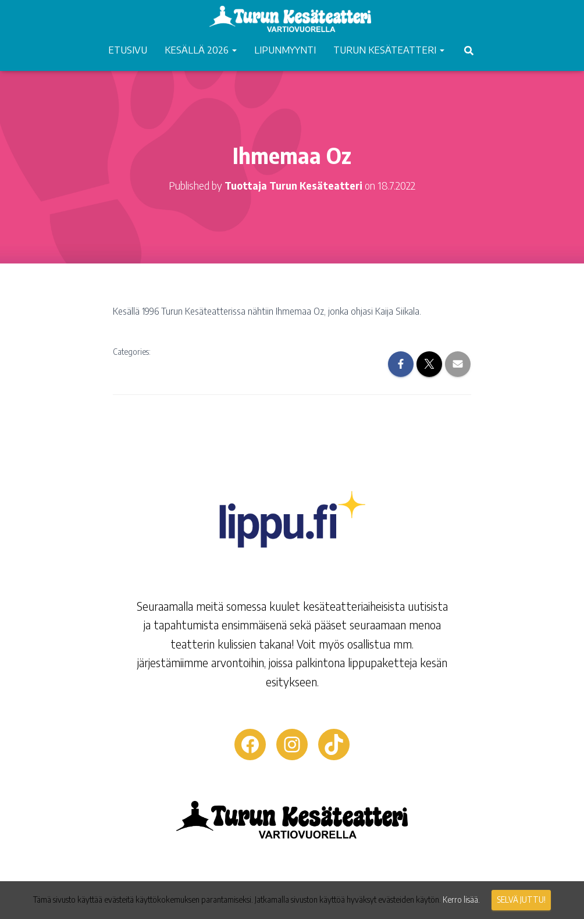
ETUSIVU (127, 49)
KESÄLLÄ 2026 (201, 49)
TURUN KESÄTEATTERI (388, 49)
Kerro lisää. (461, 899)
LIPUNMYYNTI (285, 49)
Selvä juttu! (521, 899)
